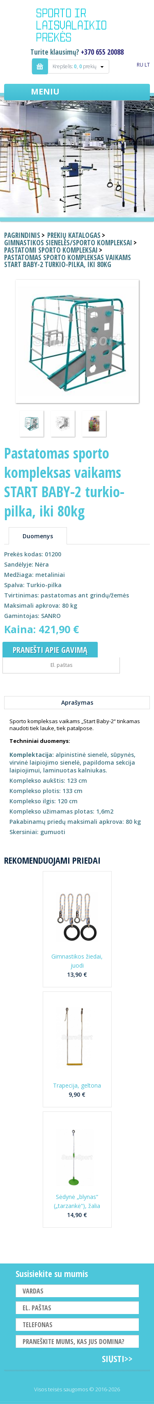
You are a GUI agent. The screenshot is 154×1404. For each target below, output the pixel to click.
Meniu (45, 91)
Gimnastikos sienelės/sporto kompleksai (68, 242)
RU (140, 64)
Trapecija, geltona (77, 1085)
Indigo (77, 26)
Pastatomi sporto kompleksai (51, 250)
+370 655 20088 (102, 52)
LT (147, 64)
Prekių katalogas (74, 235)
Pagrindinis (22, 235)
